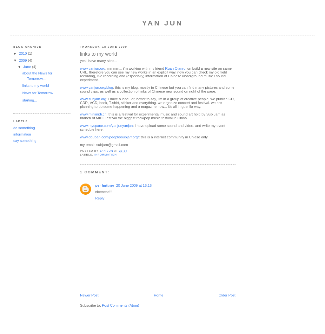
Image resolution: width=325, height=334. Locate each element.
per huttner (104, 185)
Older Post (227, 295)
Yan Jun (162, 23)
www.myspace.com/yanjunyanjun (106, 126)
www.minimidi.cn (93, 114)
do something (24, 128)
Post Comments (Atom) (120, 305)
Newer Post (89, 295)
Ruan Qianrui (175, 68)
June (27, 67)
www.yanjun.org (92, 68)
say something (24, 141)
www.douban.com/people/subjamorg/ (109, 137)
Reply (99, 198)
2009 (23, 60)
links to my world (35, 85)
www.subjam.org (93, 99)
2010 (23, 53)
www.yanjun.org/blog (96, 87)
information (22, 134)
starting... (29, 100)
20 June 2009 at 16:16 (134, 185)
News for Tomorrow (37, 93)
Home (158, 295)
